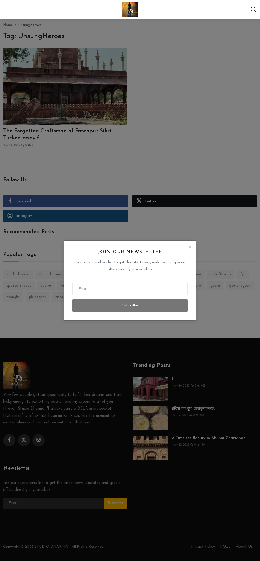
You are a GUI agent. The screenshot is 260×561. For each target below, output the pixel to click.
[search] (253, 9)
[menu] (6, 9)
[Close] (190, 247)
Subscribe (130, 305)
